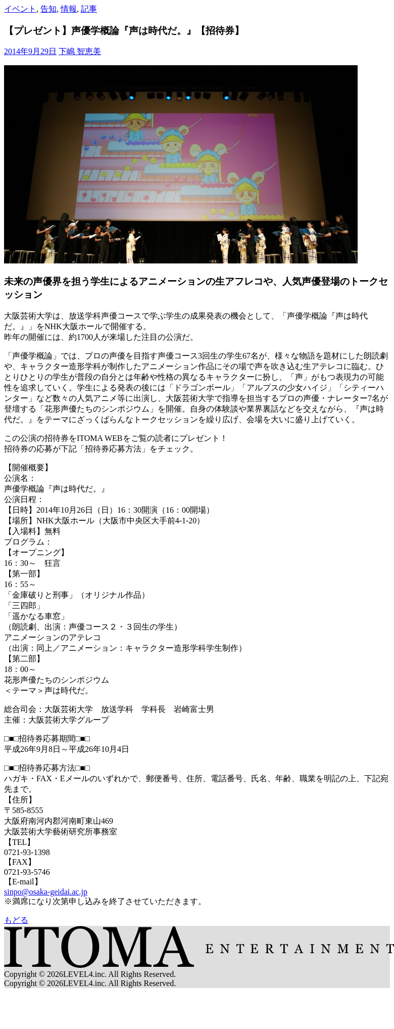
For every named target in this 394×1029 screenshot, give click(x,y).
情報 (69, 9)
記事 (89, 9)
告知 (48, 9)
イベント (20, 9)
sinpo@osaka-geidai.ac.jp (45, 891)
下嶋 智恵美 (80, 51)
